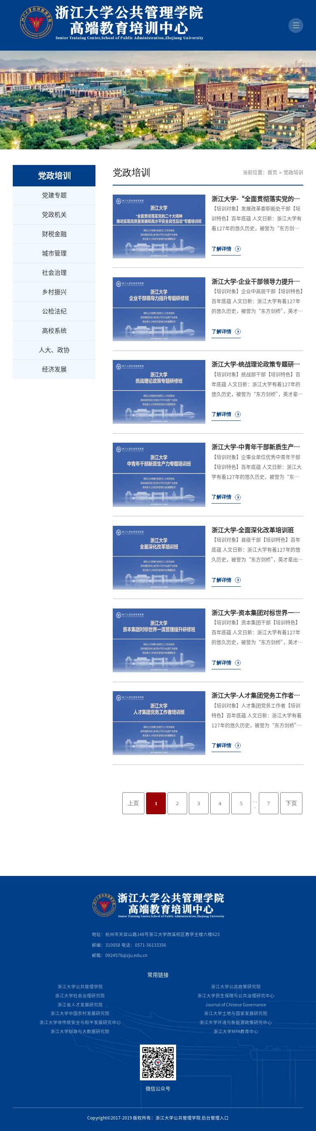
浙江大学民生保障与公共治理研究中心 (236, 996)
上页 (133, 803)
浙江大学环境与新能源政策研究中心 (236, 1022)
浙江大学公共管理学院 (80, 987)
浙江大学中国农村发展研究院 (80, 1013)
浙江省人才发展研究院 (80, 1005)
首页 (272, 172)
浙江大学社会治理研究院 (80, 996)
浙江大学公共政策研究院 (236, 987)
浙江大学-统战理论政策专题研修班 (258, 364)
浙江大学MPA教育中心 (236, 1031)
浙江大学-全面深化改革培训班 (252, 530)
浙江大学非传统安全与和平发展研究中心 (80, 1022)
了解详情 (221, 249)
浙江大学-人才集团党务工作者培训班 (261, 695)
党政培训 (293, 172)
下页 (291, 803)
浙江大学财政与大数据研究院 (80, 1031)
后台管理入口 (215, 1118)
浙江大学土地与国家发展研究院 (235, 1013)
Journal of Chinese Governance (235, 1005)
